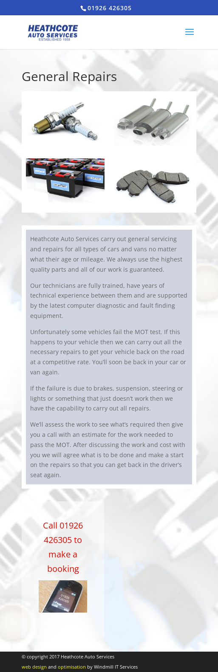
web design (34, 667)
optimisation (72, 667)
